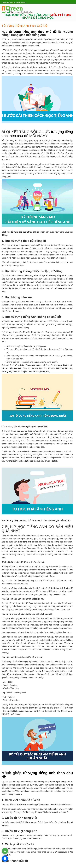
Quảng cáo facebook (52, 365)
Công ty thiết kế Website (18, 2)
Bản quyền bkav (25, 371)
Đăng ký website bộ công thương (39, 368)
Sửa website (15, 368)
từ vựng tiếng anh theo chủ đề (33, 31)
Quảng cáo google (34, 365)
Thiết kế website (17, 365)
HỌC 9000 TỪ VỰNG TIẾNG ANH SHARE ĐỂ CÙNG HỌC (38, 16)
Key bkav (13, 371)
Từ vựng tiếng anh (41, 371)
